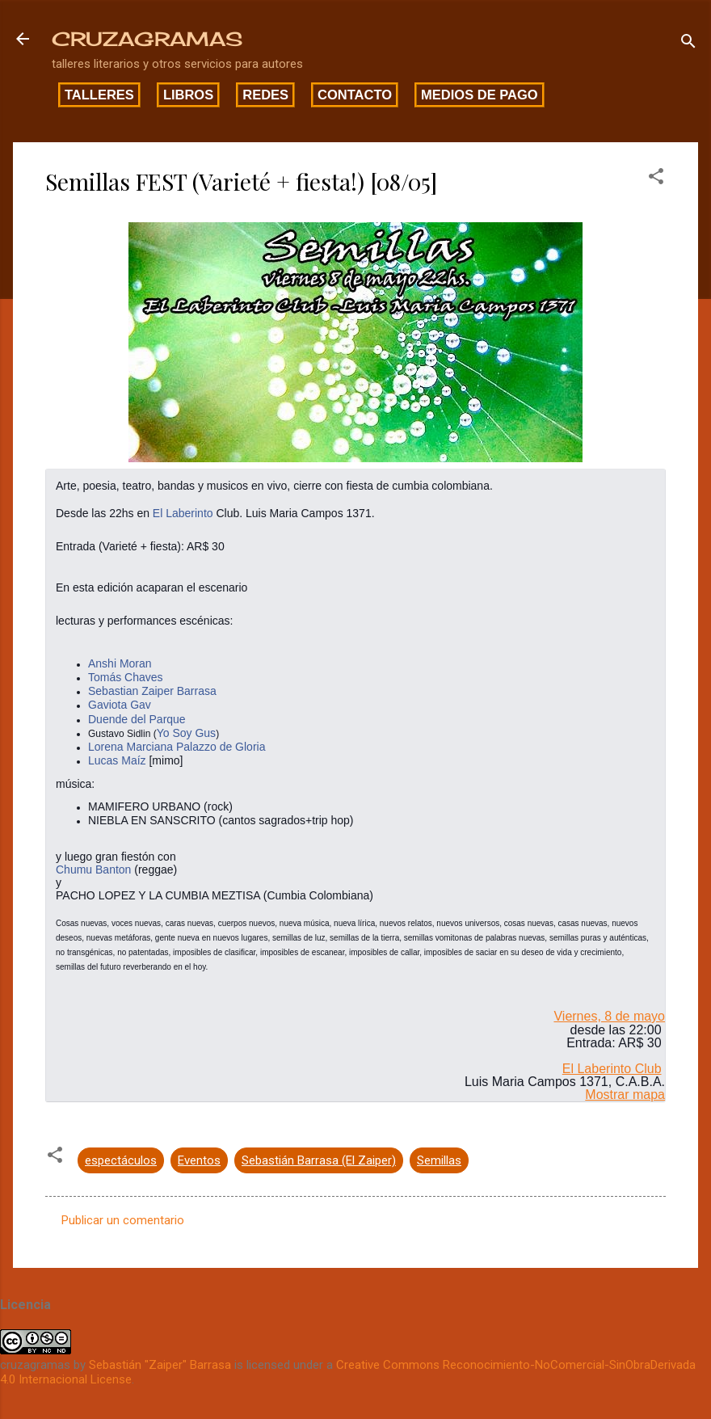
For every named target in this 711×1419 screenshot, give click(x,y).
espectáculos (121, 1160)
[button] (656, 179)
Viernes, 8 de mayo (609, 1016)
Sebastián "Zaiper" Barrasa (160, 1365)
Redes (265, 94)
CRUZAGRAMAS (147, 39)
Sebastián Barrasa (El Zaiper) (319, 1160)
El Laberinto (183, 513)
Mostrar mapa (625, 1094)
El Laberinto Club (612, 1069)
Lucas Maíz (117, 760)
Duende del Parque (137, 719)
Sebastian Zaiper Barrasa (152, 690)
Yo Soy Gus (186, 732)
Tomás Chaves (125, 677)
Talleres (99, 94)
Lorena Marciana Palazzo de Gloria (176, 746)
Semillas (439, 1160)
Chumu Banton (93, 869)
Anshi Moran (120, 663)
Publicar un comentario (122, 1220)
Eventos (199, 1160)
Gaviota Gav (119, 704)
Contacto (355, 94)
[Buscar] (688, 44)
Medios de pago (479, 94)
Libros (188, 94)
